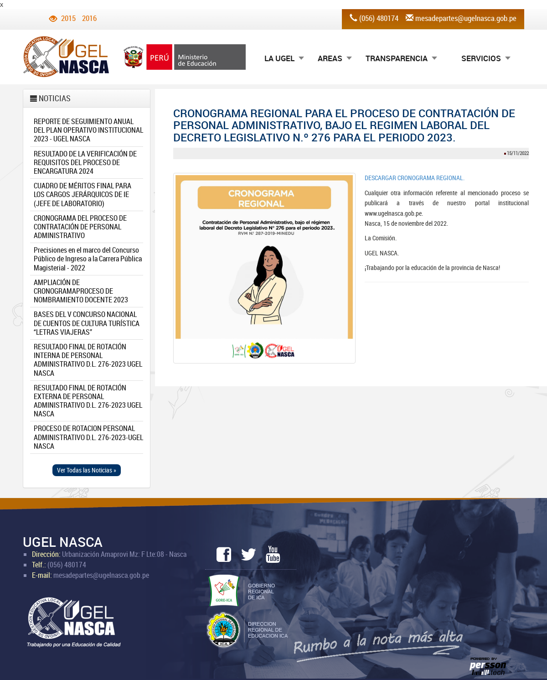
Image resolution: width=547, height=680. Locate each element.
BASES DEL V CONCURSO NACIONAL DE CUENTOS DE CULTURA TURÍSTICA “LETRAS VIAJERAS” (86, 323)
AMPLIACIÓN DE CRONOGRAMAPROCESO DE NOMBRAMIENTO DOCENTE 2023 (81, 291)
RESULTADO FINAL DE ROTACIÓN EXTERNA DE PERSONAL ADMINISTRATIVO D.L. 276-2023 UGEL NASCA (88, 401)
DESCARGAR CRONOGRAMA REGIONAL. (414, 177)
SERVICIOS (481, 58)
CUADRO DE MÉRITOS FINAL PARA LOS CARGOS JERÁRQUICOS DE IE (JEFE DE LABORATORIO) (82, 194)
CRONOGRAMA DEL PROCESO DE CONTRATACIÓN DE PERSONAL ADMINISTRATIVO (80, 226)
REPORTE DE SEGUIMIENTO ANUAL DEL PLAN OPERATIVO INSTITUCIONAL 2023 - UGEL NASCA (88, 130)
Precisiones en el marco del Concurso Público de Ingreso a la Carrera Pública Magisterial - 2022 (88, 258)
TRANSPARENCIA (397, 58)
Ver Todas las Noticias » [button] (86, 470)
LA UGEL (279, 58)
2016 (89, 18)
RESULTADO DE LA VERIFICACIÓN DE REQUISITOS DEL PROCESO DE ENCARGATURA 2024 (85, 162)
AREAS (330, 58)
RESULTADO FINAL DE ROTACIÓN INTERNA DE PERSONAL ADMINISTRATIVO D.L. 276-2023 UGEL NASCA (88, 360)
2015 (68, 18)
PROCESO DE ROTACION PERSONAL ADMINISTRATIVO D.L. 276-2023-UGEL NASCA (88, 437)
